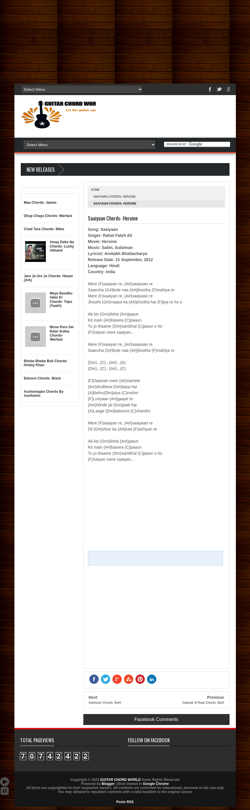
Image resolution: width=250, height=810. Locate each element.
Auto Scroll (4, 781)
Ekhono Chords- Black (42, 378)
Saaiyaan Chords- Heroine (114, 196)
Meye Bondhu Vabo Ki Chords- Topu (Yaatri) (61, 299)
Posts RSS (125, 802)
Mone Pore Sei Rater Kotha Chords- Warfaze (62, 333)
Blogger (107, 784)
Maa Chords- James (40, 203)
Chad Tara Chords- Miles (44, 229)
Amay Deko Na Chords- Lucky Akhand (62, 246)
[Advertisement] (125, 40)
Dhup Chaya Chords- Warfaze (48, 216)
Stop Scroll (4, 791)
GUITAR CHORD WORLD (158, 754)
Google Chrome (156, 784)
